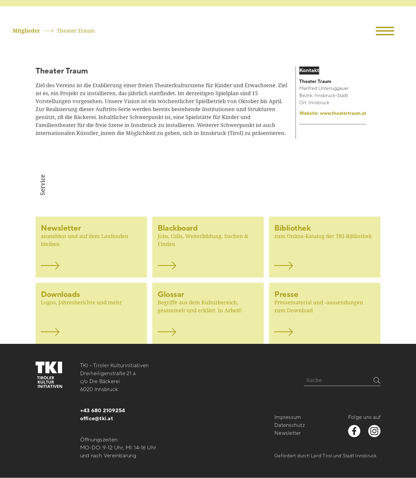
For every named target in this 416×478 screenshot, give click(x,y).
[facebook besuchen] (354, 431)
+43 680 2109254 (102, 410)
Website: (332, 113)
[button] (385, 31)
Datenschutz (289, 425)
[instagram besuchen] (374, 431)
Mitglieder (26, 30)
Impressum (287, 417)
